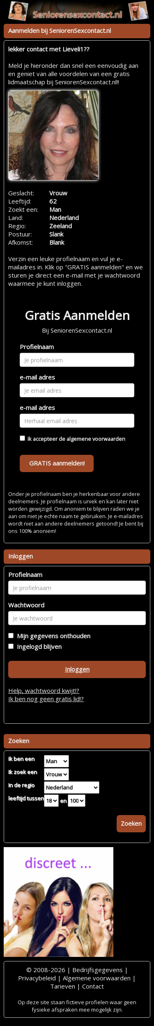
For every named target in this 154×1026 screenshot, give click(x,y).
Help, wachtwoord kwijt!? (43, 690)
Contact (93, 986)
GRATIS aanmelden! (57, 463)
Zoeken (131, 823)
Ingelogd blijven (38, 646)
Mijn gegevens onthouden (52, 636)
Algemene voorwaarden (97, 978)
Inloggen (77, 669)
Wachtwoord (26, 605)
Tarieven (62, 986)
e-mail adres (37, 377)
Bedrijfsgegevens (97, 970)
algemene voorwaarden (96, 438)
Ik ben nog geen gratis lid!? (46, 699)
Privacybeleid (37, 978)
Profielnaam (37, 347)
